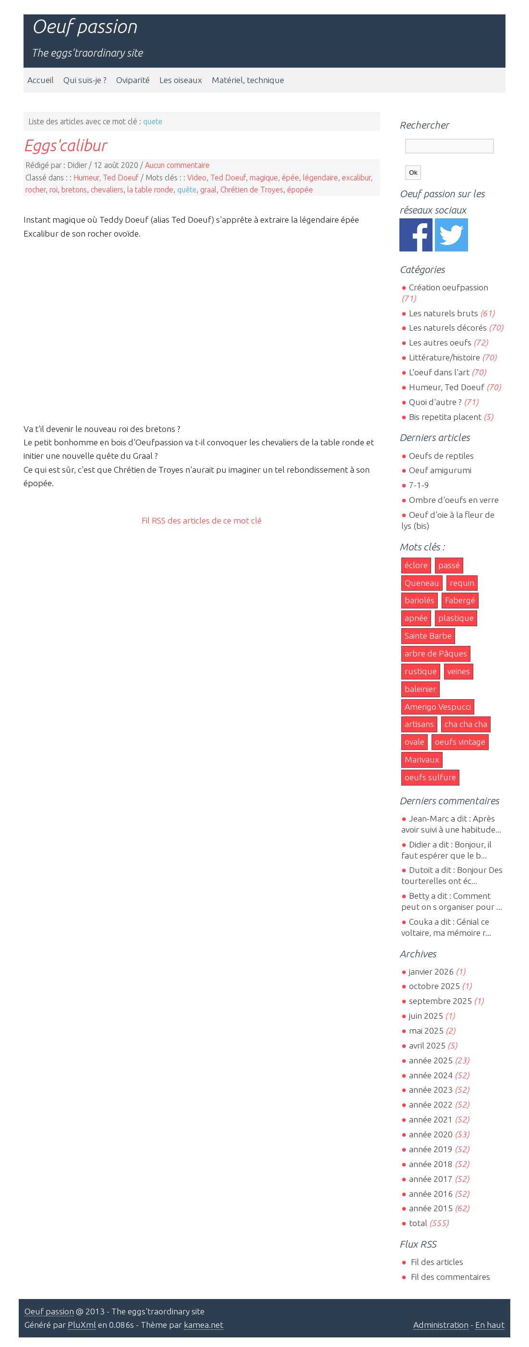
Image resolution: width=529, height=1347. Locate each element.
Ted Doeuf (228, 177)
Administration (441, 1324)
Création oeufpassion (448, 287)
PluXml (82, 1324)
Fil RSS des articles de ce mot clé (202, 520)
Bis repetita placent (445, 416)
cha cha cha (466, 723)
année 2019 (431, 1149)
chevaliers (107, 189)
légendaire (320, 177)
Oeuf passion (84, 26)
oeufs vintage (460, 741)
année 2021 (431, 1119)
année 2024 (431, 1075)
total (419, 1223)
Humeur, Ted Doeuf (106, 177)
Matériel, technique (248, 79)
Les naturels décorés (448, 327)
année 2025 (431, 1060)
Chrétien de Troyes (251, 189)
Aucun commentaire (177, 165)
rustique (421, 671)
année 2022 (431, 1104)
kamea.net (203, 1324)
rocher (35, 189)
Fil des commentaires (449, 1276)
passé (449, 565)
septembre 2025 (440, 1000)
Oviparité (133, 79)
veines (458, 671)
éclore (416, 565)
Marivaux (422, 759)
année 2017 (431, 1178)
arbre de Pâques (436, 653)
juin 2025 (426, 1015)
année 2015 (431, 1208)
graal (208, 189)
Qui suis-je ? (85, 79)
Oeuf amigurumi (440, 470)
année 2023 (431, 1089)
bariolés (419, 600)
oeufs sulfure (430, 777)
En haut (490, 1324)
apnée (416, 617)
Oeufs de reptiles (441, 455)
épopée (300, 189)
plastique (456, 617)
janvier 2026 (431, 971)
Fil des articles (436, 1261)
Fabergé (460, 600)
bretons (74, 189)
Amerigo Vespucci (438, 706)
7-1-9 (419, 484)
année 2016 (431, 1193)
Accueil (40, 79)
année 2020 (431, 1134)
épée (290, 177)
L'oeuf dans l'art (439, 372)
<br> (201, 329)
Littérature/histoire (444, 357)
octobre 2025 (434, 985)
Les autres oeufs (440, 342)
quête (186, 189)
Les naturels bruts (443, 313)
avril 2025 (427, 1045)
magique (264, 177)
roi (53, 189)
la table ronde (150, 189)
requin (462, 582)
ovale (414, 741)
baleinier (420, 688)
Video (196, 177)
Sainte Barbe (428, 635)
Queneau (422, 582)
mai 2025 (426, 1030)
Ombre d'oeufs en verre (454, 499)
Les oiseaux (180, 79)
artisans (419, 723)
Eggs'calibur (65, 145)
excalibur (356, 177)
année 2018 (431, 1163)
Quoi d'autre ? (435, 401)
